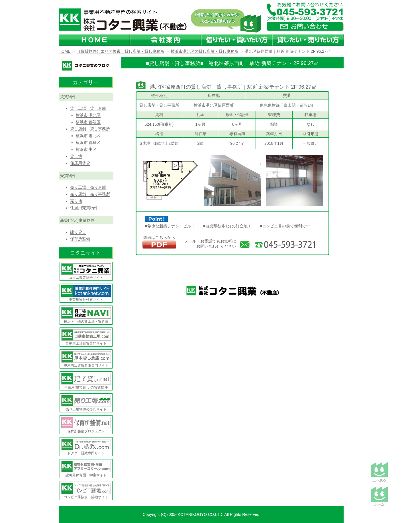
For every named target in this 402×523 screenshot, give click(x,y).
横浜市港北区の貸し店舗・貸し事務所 (204, 51)
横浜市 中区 (86, 149)
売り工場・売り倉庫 (88, 187)
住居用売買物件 (84, 207)
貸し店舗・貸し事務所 (90, 129)
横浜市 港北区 (88, 115)
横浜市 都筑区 (88, 122)
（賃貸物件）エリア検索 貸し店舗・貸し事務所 (120, 51)
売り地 (76, 201)
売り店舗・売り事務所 (90, 194)
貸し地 (76, 156)
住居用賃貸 (80, 163)
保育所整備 (80, 239)
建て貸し (78, 232)
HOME (65, 51)
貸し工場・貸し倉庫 (88, 108)
